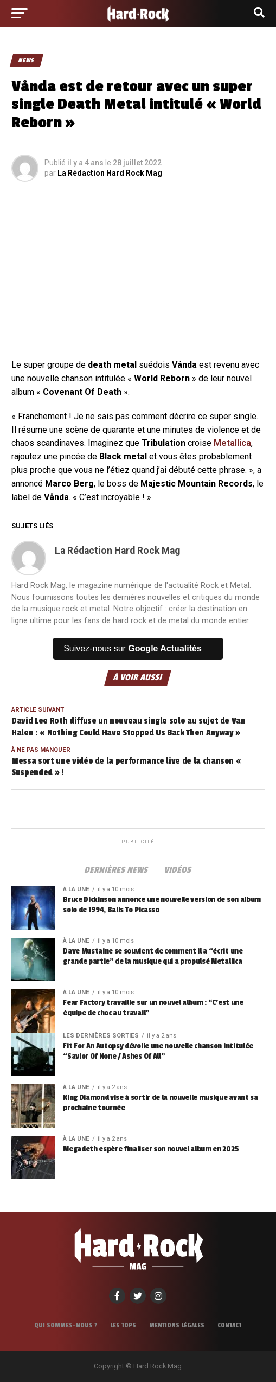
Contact (229, 1325)
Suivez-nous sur (132, 648)
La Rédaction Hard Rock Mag (109, 173)
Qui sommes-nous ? (65, 1325)
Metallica (232, 443)
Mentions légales (176, 1325)
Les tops (123, 1325)
